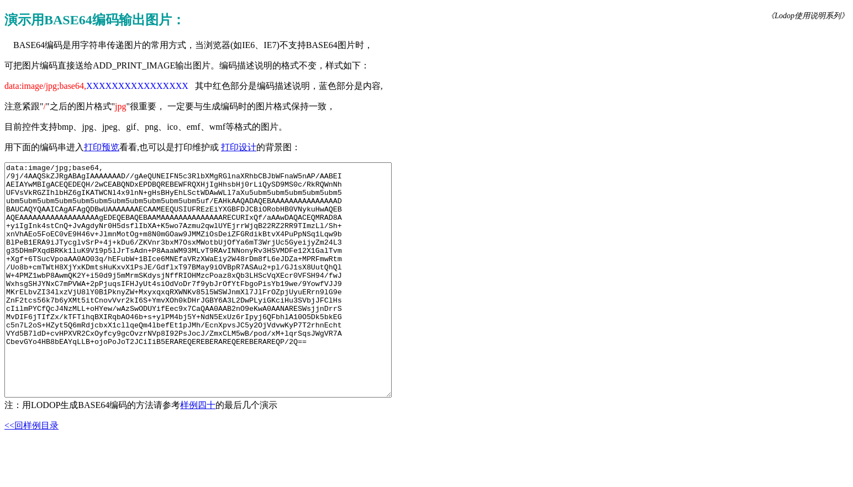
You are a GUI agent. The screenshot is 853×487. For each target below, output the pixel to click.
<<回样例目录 (31, 472)
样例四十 (197, 451)
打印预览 (101, 147)
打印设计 (238, 147)
